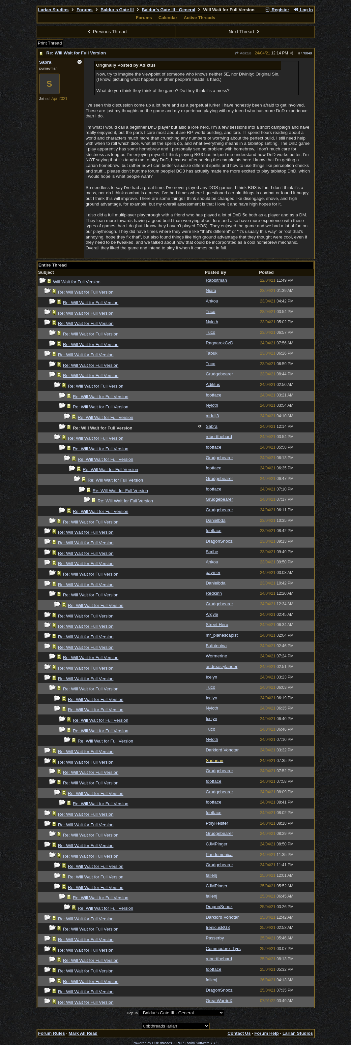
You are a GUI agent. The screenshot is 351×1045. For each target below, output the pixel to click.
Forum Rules (51, 1033)
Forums (84, 9)
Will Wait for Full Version (77, 281)
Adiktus (243, 53)
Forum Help (266, 1033)
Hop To (132, 1013)
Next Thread (245, 31)
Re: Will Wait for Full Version (76, 52)
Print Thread (50, 43)
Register (277, 9)
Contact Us (238, 1033)
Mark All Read (83, 1033)
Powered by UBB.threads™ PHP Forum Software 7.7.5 (175, 1043)
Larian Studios (53, 9)
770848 (306, 53)
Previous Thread (106, 31)
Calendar (168, 17)
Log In (303, 9)
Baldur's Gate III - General (168, 9)
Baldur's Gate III (117, 9)
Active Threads (199, 17)
